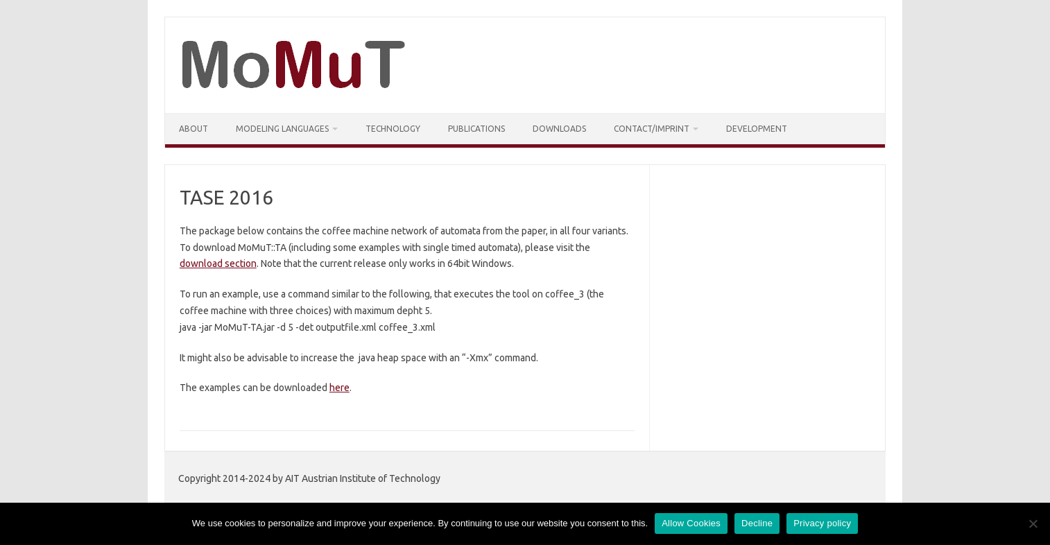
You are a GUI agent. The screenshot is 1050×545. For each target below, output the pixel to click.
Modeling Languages (282, 128)
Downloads (559, 128)
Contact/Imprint (651, 128)
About (193, 128)
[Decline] (1033, 523)
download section (218, 263)
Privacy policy (822, 523)
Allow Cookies (691, 523)
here (339, 387)
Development (756, 128)
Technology (392, 128)
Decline (757, 523)
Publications (476, 128)
